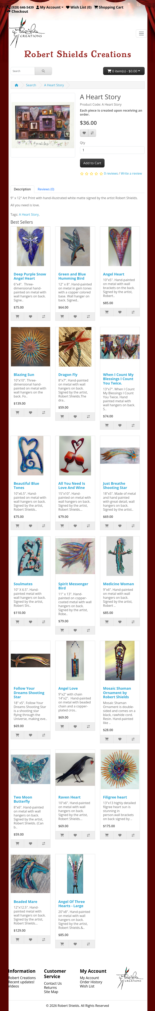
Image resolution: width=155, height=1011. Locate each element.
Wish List (87, 986)
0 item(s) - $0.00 (122, 71)
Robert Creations (22, 977)
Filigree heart (115, 797)
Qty (82, 143)
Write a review (131, 173)
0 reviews (111, 173)
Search (31, 85)
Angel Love (68, 688)
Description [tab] (22, 189)
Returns (50, 987)
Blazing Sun (24, 374)
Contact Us (53, 983)
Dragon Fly (68, 374)
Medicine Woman (118, 583)
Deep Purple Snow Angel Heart (30, 276)
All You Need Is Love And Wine (71, 485)
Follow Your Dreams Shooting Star (29, 692)
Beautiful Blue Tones (26, 485)
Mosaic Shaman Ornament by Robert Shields (117, 692)
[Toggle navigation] (141, 33)
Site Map (51, 991)
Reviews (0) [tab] (46, 189)
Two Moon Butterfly (23, 799)
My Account (89, 977)
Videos (13, 986)
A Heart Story (54, 85)
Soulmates (23, 583)
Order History (91, 982)
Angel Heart (113, 274)
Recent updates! (21, 982)
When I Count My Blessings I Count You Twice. (118, 379)
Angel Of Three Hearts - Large (71, 903)
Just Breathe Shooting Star (115, 485)
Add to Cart (92, 163)
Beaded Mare (25, 901)
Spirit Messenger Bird (73, 586)
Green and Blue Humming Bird (72, 276)
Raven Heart (69, 797)
